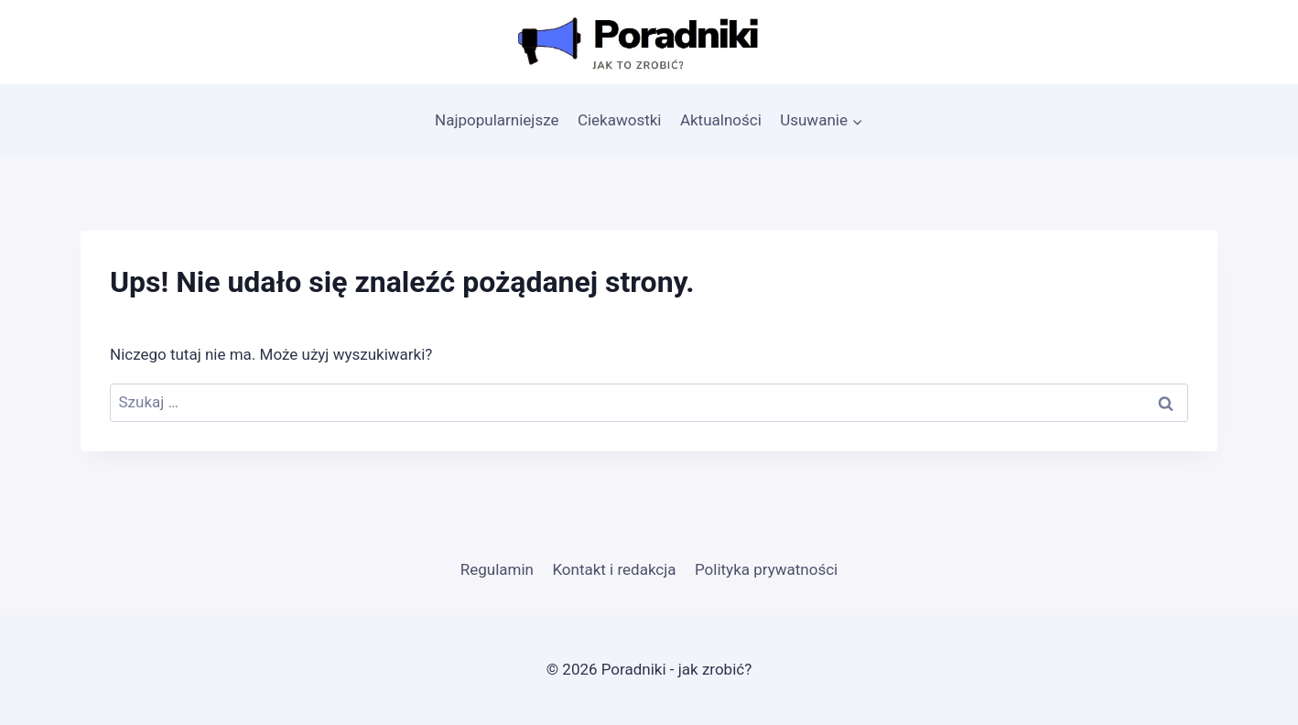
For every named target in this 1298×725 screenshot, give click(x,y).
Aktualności (721, 120)
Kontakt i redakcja (614, 569)
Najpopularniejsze (496, 120)
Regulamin (497, 569)
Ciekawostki (620, 120)
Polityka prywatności (766, 569)
